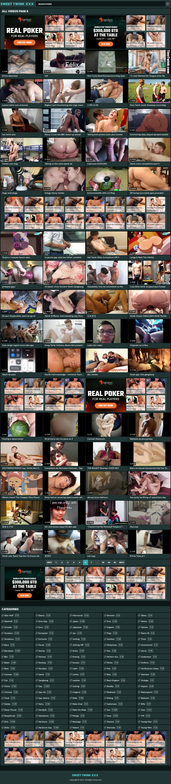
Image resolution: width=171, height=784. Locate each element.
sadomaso (115, 704)
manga (79, 716)
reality (113, 686)
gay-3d (45, 692)
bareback (12, 651)
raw (112, 674)
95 (115, 562)
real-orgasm (116, 680)
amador (11, 627)
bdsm (10, 663)
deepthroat (13, 716)
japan (79, 621)
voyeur (147, 686)
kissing (79, 657)
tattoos (147, 627)
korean (79, 663)
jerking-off (81, 645)
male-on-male (83, 710)
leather (79, 680)
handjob (45, 710)
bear (9, 668)
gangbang (46, 680)
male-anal (80, 704)
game (44, 674)
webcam (148, 698)
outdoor (114, 639)
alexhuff (11, 621)
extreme (45, 639)
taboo (147, 615)
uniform (148, 663)
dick (9, 722)
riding (113, 698)
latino (79, 674)
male (78, 698)
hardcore (46, 722)
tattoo (147, 621)
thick (146, 639)
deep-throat (13, 710)
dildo (9, 728)
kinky (78, 651)
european (46, 633)
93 (103, 562)
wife (146, 704)
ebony (44, 615)
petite (113, 663)
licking (79, 686)
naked (78, 728)
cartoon (11, 674)
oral (112, 621)
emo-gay (46, 621)
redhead (114, 692)
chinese (11, 692)
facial (44, 645)
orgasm (113, 627)
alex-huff (11, 615)
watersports (149, 692)
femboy (45, 663)
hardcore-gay (48, 728)
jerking (79, 639)
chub (9, 698)
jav (77, 633)
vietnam (148, 674)
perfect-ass (115, 657)
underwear (149, 657)
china (10, 686)
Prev (49, 562)
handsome (46, 716)
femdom (45, 668)
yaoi (146, 710)
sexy (112, 716)
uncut (147, 651)
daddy (10, 704)
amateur (12, 633)
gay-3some (47, 698)
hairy (44, 704)
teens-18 (148, 633)
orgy (112, 633)
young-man (149, 722)
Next (121, 562)
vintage (147, 680)
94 (109, 562)
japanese (80, 627)
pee (111, 651)
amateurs (12, 639)
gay (44, 686)
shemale (114, 728)
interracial (81, 615)
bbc (9, 657)
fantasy (45, 657)
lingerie (80, 692)
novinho (113, 615)
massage (80, 722)
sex (112, 710)
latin (78, 668)
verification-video (152, 668)
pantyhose (115, 645)
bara (9, 645)
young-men (149, 728)
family (44, 651)
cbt (9, 680)
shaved (113, 722)
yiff (145, 716)
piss (112, 668)
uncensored (149, 645)
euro (43, 627)
